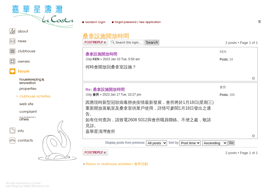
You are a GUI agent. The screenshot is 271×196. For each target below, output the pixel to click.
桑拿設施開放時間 (106, 36)
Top (253, 78)
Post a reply (95, 42)
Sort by (185, 142)
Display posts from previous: (136, 142)
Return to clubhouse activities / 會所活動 (117, 164)
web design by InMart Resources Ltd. (27, 186)
